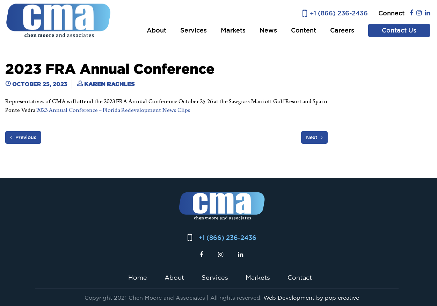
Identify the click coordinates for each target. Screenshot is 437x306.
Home (137, 277)
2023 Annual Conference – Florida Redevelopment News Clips (113, 110)
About (156, 30)
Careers (342, 30)
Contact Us (399, 30)
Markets (233, 30)
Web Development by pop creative (311, 297)
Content (303, 30)
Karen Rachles (109, 84)
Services (193, 30)
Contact (299, 277)
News (268, 30)
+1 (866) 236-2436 (339, 13)
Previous (23, 137)
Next (314, 137)
